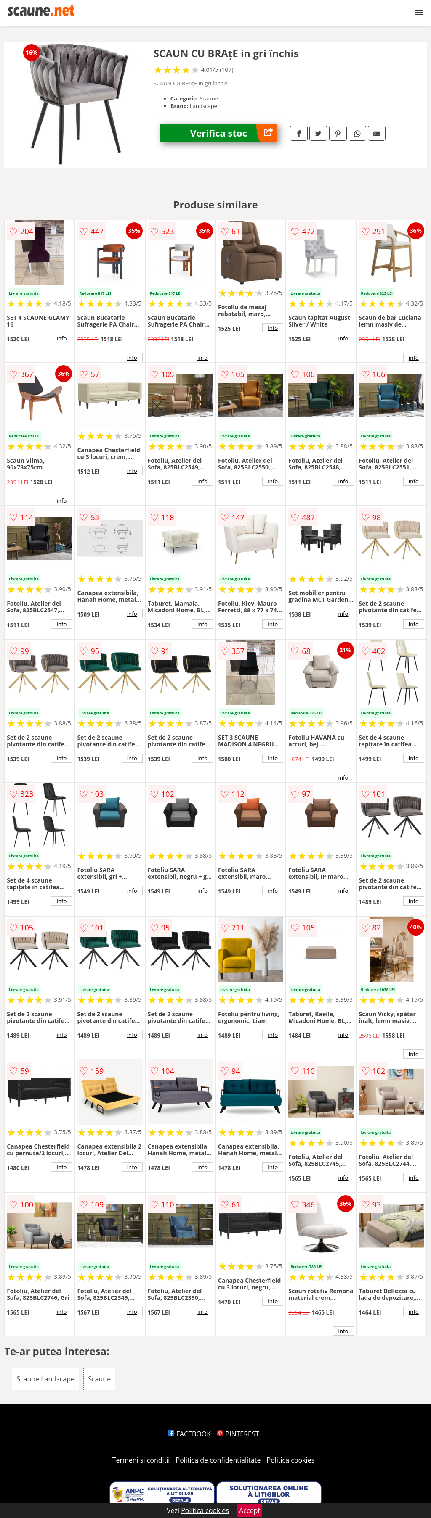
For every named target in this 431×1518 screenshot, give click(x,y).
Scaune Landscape (45, 1379)
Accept (249, 1510)
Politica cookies (291, 1460)
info (61, 338)
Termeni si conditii (141, 1460)
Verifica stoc (233, 133)
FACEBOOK (189, 1434)
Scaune (99, 1379)
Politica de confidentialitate (218, 1460)
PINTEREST (238, 1434)
